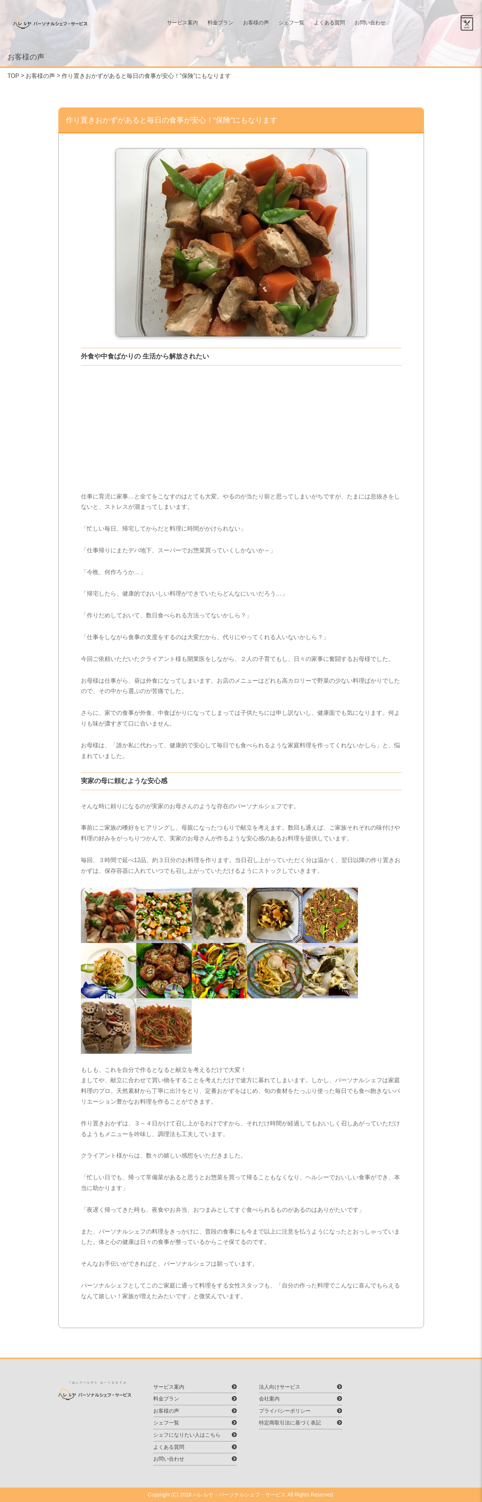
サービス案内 (185, 24)
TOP (13, 76)
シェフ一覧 (295, 24)
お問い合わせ (373, 24)
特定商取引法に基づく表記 (289, 1423)
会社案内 (268, 1399)
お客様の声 (259, 24)
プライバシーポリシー (284, 1411)
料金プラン (224, 24)
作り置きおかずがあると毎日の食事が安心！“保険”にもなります (146, 76)
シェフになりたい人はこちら (188, 1435)
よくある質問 (332, 24)
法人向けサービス (278, 1387)
